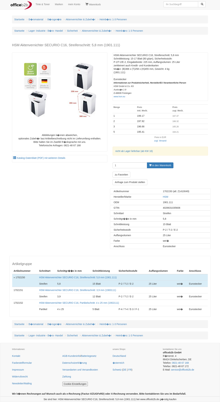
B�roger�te (54, 19)
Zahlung (66, 376)
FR (130, 369)
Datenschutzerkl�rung (74, 362)
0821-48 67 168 (180, 362)
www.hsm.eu (119, 96)
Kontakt (16, 356)
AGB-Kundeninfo (71, 356)
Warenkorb (93, 4)
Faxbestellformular (22, 362)
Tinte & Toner (43, 4)
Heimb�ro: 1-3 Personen (113, 19)
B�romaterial (36, 19)
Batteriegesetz (88, 356)
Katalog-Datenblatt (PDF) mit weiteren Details (39, 158)
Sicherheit (72, 30)
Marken (59, 4)
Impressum (18, 369)
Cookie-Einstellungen (75, 384)
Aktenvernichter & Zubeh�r (80, 19)
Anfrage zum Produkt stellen (130, 182)
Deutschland (119, 356)
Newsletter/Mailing (22, 383)
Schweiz (117, 369)
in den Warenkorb (160, 165)
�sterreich (118, 362)
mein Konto (74, 4)
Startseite (19, 19)
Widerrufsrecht (20, 376)
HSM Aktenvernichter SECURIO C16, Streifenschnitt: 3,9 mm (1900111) (77, 290)
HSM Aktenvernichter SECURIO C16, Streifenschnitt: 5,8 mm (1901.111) (78, 277)
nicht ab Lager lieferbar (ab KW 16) (134, 151)
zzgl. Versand (160, 141)
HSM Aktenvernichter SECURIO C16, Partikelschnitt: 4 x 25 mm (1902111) (79, 302)
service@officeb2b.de (182, 369)
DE (124, 369)
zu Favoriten (121, 174)
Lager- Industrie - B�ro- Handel (46, 30)
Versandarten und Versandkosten (80, 369)
